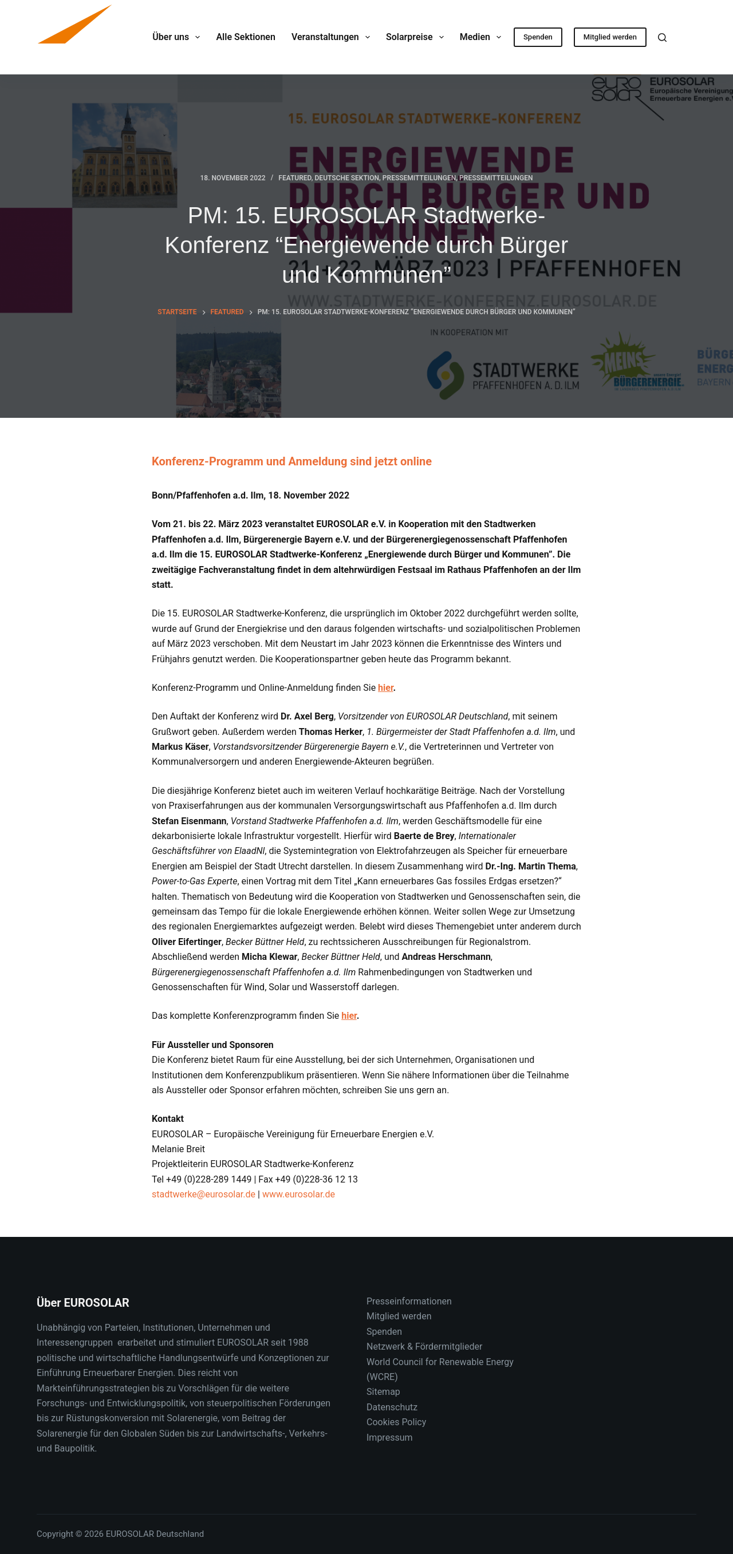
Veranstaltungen (333, 37)
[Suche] (662, 37)
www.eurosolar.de (297, 1194)
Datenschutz (391, 1407)
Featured (294, 178)
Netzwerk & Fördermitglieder (424, 1346)
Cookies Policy (396, 1422)
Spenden (538, 37)
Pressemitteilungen (419, 178)
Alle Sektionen (245, 36)
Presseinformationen (409, 1301)
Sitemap (383, 1391)
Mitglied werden (610, 37)
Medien (483, 37)
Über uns (178, 37)
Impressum (389, 1437)
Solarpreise (417, 37)
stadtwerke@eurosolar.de (203, 1194)
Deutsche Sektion (347, 178)
